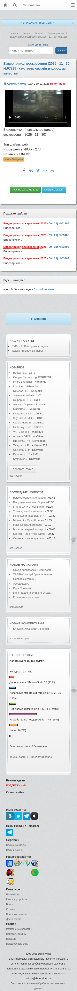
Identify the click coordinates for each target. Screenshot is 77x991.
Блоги (9, 904)
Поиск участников (16, 914)
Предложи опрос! (41, 756)
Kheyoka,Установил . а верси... (32, 628)
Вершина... (20, 372)
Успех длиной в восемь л (28, 511)
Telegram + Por (22, 445)
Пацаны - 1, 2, (22, 454)
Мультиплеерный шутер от (29, 529)
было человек (44, 289)
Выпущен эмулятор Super (29, 502)
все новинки (16, 475)
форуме (32, 564)
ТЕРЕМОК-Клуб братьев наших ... (34, 574)
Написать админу (16, 934)
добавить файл (23, 469)
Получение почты (16, 845)
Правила (11, 938)
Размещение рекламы (19, 929)
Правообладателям (17, 943)
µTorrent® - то (21, 440)
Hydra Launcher (22, 381)
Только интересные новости (28, 350)
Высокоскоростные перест (29, 497)
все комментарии (19, 638)
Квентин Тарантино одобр (29, 533)
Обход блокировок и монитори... (33, 569)
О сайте (10, 909)
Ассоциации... (21, 583)
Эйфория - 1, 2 (22, 399)
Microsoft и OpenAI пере (28, 520)
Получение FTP (15, 850)
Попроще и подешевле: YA (29, 515)
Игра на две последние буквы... (32, 592)
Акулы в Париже (23, 404)
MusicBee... (20, 409)
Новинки (16, 367)
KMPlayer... (20, 458)
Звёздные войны (23, 395)
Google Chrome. (23, 377)
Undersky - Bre (22, 427)
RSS (46, 44)
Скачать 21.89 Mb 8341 (25, 189)
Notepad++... (21, 390)
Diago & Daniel (22, 413)
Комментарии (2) (19, 756)
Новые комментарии (26, 623)
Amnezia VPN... (22, 436)
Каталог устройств (16, 899)
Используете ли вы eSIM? (37, 22)
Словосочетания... (24, 578)
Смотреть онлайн (54, 189)
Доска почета (13, 919)
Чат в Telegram (14, 159)
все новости (16, 548)
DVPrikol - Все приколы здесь (29, 346)
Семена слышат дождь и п (29, 538)
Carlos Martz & (22, 422)
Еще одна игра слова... (27, 597)
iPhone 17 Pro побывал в (28, 506)
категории (34, 44)
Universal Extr (21, 449)
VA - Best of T (21, 431)
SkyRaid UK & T (22, 418)
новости (36, 492)
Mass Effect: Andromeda (28, 524)
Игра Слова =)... (23, 588)
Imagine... (19, 386)
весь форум (16, 607)
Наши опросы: (21, 655)
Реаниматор (13, 894)
